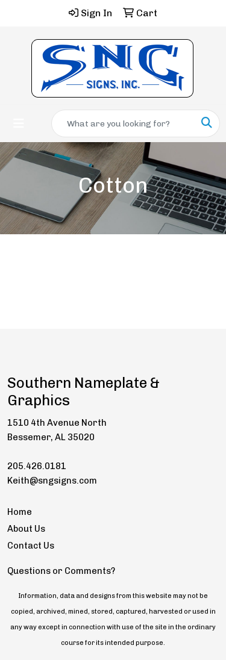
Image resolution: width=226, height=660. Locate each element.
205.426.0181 (36, 466)
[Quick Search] (123, 123)
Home (19, 511)
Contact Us (30, 545)
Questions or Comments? (61, 570)
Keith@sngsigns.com (52, 480)
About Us (26, 528)
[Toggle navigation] (18, 123)
